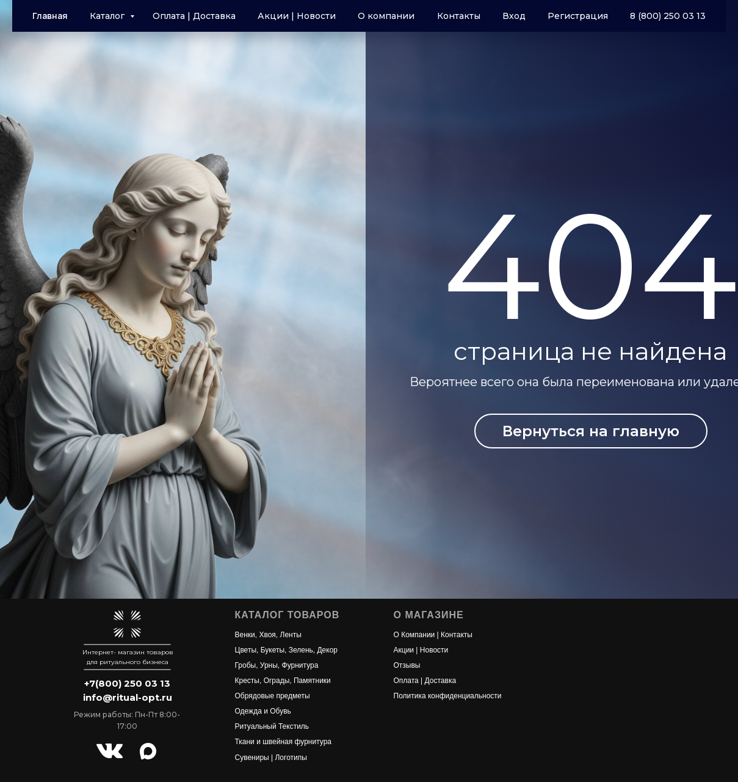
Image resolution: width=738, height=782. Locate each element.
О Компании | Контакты (433, 634)
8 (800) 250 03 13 (668, 15)
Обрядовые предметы (272, 696)
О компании (386, 15)
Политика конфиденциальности (448, 696)
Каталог (108, 15)
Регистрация (578, 15)
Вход (514, 15)
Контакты (458, 15)
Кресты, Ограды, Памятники (283, 680)
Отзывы (407, 665)
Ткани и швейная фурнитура (283, 741)
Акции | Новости (297, 15)
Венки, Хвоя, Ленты (268, 634)
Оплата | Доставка (194, 15)
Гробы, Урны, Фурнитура (277, 665)
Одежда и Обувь (263, 711)
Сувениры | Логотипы (271, 757)
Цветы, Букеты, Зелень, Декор (286, 650)
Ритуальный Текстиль (272, 726)
